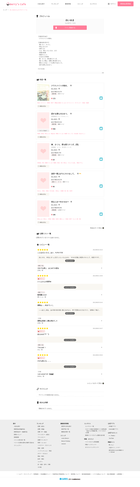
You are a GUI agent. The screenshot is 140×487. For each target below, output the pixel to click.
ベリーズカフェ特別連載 (92, 444)
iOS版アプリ (112, 428)
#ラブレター (82, 103)
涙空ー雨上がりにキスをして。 (63, 174)
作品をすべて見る (96, 228)
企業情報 (119, 476)
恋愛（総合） (41, 428)
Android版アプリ (113, 431)
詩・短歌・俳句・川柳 (44, 466)
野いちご (111, 447)
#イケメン (44, 103)
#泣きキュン (87, 134)
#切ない (68, 163)
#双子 (53, 103)
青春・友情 (41, 450)
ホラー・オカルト (43, 455)
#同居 (43, 134)
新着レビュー (17, 436)
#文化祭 (80, 134)
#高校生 (39, 163)
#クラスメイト (74, 103)
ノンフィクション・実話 (44, 453)
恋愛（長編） (41, 431)
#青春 (59, 134)
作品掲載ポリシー (46, 476)
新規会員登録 (125, 4)
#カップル (74, 134)
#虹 (71, 191)
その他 (39, 469)
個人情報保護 (111, 476)
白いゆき (54, 88)
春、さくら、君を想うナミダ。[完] (64, 145)
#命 (64, 163)
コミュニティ (17, 447)
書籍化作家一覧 (65, 434)
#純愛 (47, 163)
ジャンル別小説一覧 (19, 442)
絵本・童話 (41, 461)
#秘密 (92, 103)
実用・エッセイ (42, 444)
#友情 (59, 219)
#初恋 (88, 103)
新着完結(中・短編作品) (20, 434)
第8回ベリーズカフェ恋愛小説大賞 (95, 437)
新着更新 (16, 439)
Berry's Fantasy (65, 443)
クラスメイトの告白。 (60, 86)
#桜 (44, 163)
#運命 (55, 219)
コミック (80, 4)
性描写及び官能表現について (61, 476)
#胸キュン (65, 219)
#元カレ (39, 191)
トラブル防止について (99, 476)
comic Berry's (65, 440)
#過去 (48, 191)
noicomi (63, 446)
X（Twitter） (112, 437)
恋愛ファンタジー (43, 442)
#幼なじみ (48, 134)
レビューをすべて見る (94, 385)
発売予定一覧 (65, 431)
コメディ (40, 463)
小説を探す (41, 4)
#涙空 (74, 191)
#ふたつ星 (80, 219)
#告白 (38, 103)
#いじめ (66, 103)
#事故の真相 (59, 103)
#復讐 (68, 134)
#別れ (61, 163)
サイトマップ (27, 476)
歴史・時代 (41, 458)
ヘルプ (20, 476)
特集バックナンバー (90, 446)
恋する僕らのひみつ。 (60, 114)
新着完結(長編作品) (19, 431)
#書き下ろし (84, 163)
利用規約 (36, 476)
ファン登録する (70, 27)
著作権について (75, 476)
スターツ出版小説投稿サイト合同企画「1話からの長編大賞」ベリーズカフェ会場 (95, 432)
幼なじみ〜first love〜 (60, 202)
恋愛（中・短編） (43, 434)
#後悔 (56, 163)
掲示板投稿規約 (86, 476)
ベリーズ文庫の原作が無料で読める (24, 444)
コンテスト (93, 4)
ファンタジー (41, 439)
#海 (85, 219)
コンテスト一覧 (89, 428)
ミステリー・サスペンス (44, 447)
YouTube (111, 440)
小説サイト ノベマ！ (114, 449)
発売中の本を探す (66, 428)
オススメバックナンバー (92, 449)
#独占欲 (54, 134)
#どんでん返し (76, 163)
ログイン (113, 4)
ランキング (55, 4)
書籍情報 (68, 4)
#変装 (49, 103)
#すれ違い (54, 191)
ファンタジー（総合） (44, 436)
